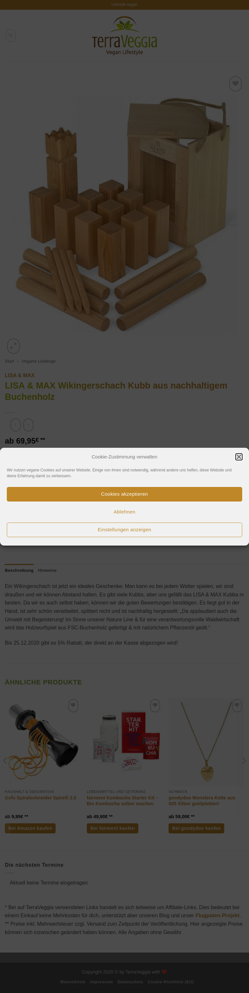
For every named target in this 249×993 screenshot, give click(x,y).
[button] (239, 457)
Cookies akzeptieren (124, 494)
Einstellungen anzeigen (124, 529)
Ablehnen (125, 511)
